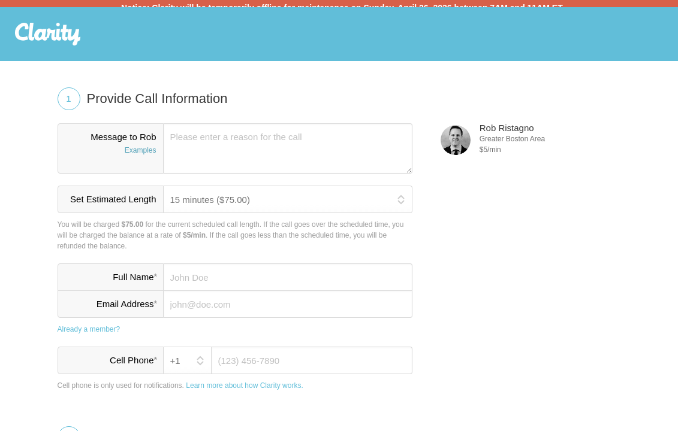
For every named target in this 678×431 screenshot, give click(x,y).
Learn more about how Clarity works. (244, 392)
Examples (140, 157)
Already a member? (89, 336)
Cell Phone (133, 367)
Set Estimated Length (113, 206)
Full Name (134, 283)
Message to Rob (110, 151)
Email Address (127, 310)
